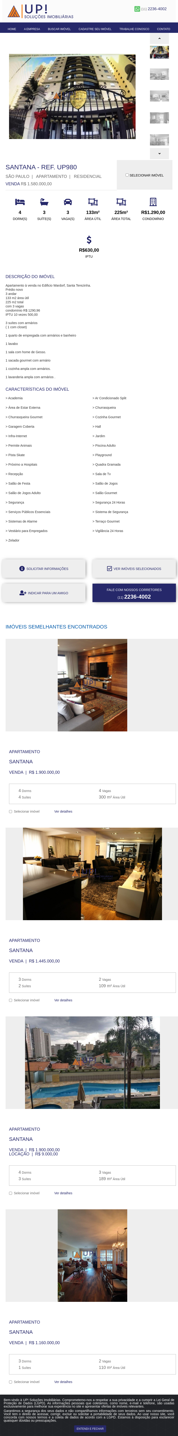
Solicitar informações (43, 568)
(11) (150, 9)
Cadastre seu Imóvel (95, 29)
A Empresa (32, 29)
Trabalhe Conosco (134, 29)
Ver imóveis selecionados (134, 568)
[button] (159, 38)
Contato (163, 29)
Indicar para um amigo (43, 593)
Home (12, 29)
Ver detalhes (62, 811)
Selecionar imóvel (24, 811)
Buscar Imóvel (59, 29)
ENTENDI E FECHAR (90, 1428)
